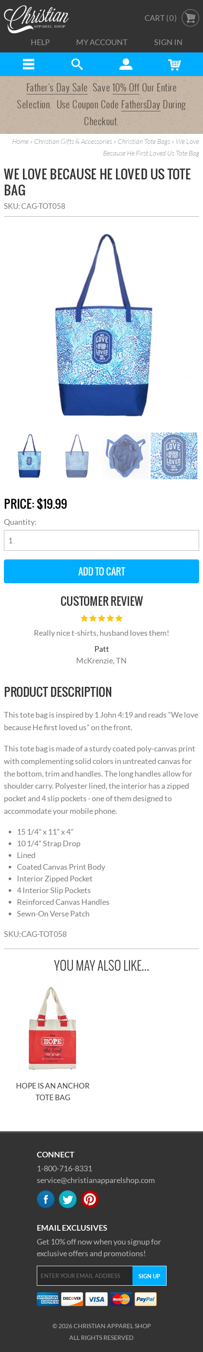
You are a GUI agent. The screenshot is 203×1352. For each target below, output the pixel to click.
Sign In (168, 42)
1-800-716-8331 (64, 1168)
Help (40, 42)
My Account (102, 42)
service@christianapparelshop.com (96, 1180)
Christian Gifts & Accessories (73, 142)
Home (20, 142)
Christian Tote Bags (144, 142)
